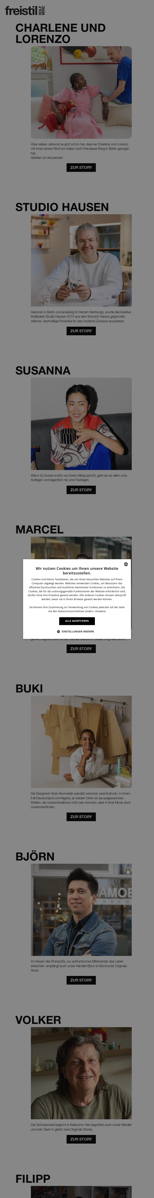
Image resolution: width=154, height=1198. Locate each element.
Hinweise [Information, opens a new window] (100, 611)
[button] (77, 631)
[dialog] (77, 599)
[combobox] (126, 564)
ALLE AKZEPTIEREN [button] (77, 621)
